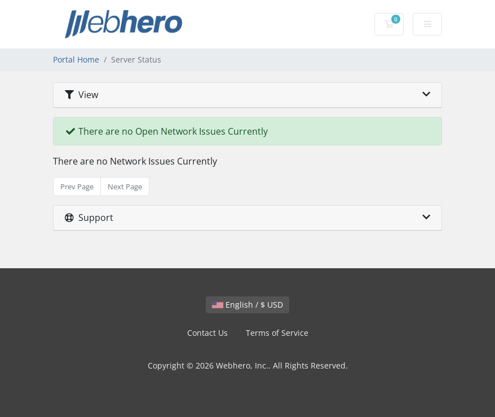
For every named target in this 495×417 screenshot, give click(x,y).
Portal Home (76, 59)
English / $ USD (247, 304)
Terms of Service (277, 332)
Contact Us (207, 332)
